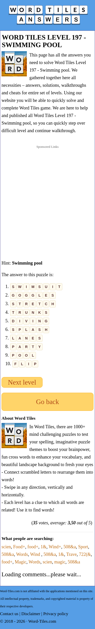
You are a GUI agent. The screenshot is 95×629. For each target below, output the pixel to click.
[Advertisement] (47, 199)
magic (59, 561)
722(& (85, 554)
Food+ (19, 546)
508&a (69, 546)
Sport (83, 546)
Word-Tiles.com (42, 621)
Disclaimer (30, 613)
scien (6, 546)
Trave (71, 554)
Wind (35, 554)
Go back (47, 402)
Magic (20, 561)
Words (22, 554)
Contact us (9, 613)
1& (43, 546)
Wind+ (55, 546)
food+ (32, 546)
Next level (22, 382)
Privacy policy (55, 613)
